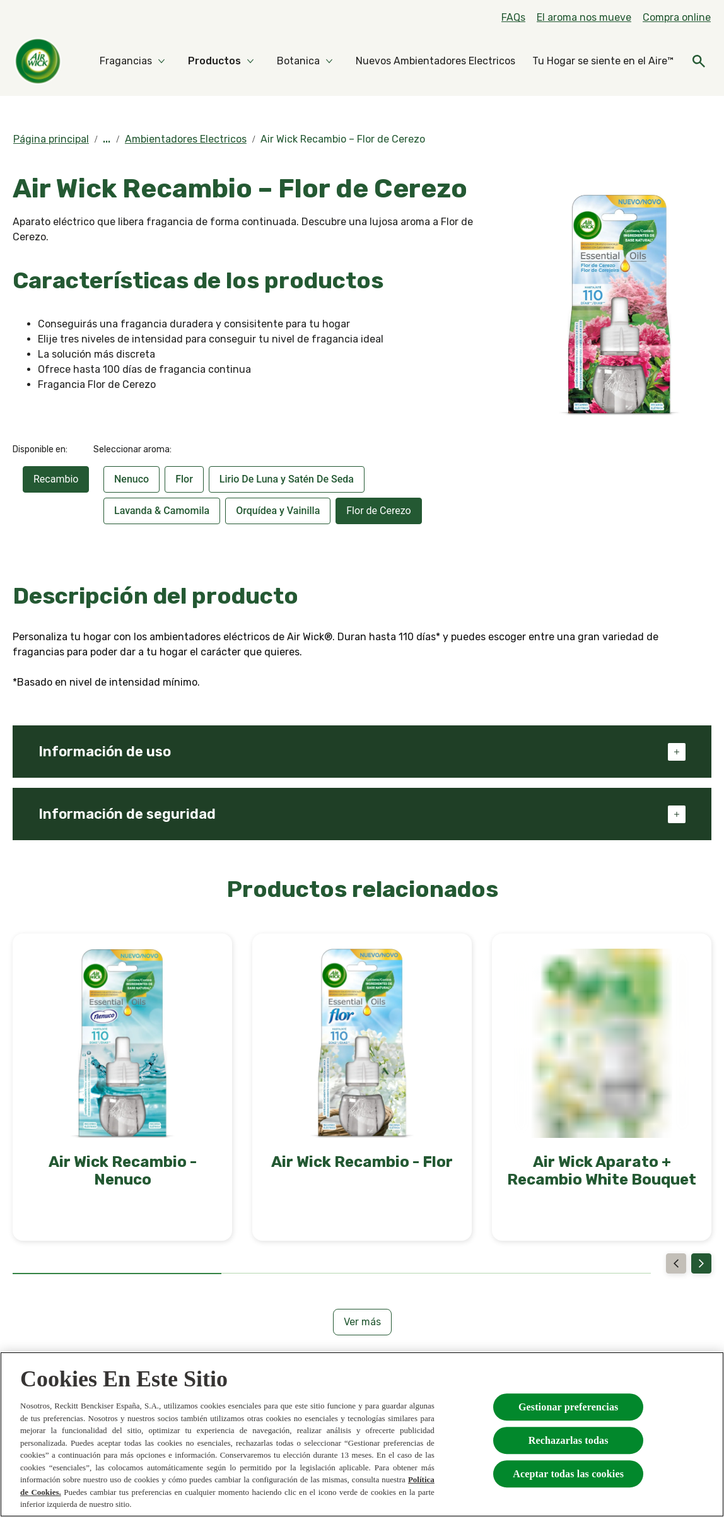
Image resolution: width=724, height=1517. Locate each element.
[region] (362, 1434)
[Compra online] (676, 17)
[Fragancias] (126, 61)
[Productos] (214, 61)
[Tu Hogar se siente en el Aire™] (603, 61)
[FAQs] (513, 17)
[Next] (701, 1263)
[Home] (38, 61)
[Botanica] (298, 61)
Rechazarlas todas (568, 1440)
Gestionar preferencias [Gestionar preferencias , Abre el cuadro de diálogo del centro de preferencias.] (568, 1407)
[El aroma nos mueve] (584, 17)
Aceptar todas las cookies (568, 1473)
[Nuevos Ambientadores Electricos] (435, 61)
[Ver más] (362, 1322)
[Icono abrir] (698, 61)
